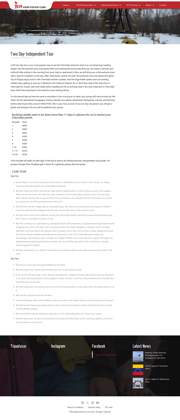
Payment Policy (94, 407)
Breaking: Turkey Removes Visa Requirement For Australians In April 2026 (155, 355)
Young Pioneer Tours (106, 354)
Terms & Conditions (75, 407)
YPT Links (109, 407)
